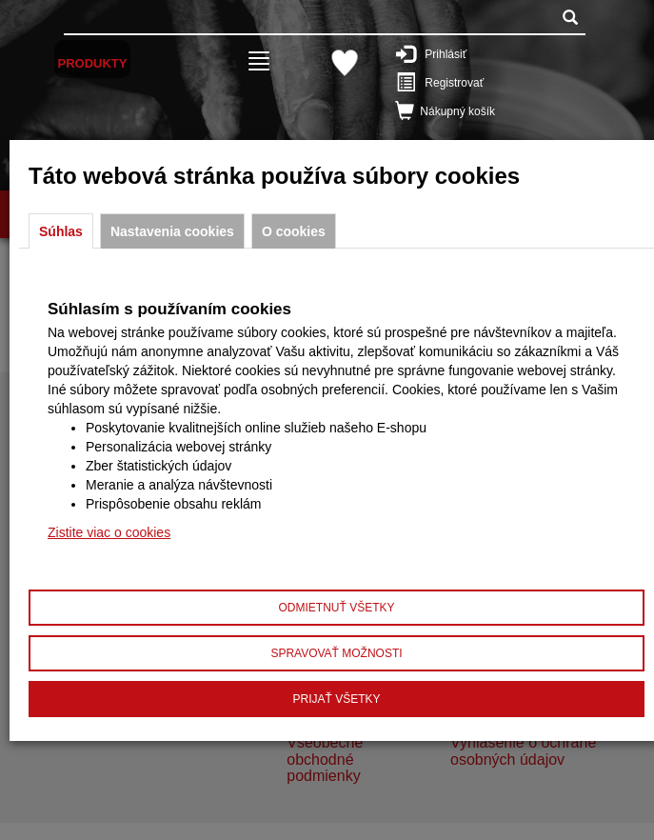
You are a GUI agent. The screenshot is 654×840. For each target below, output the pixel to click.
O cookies (294, 231)
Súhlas (61, 231)
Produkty (93, 63)
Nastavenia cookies (172, 231)
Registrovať (460, 81)
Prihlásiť (460, 53)
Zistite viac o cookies (109, 532)
